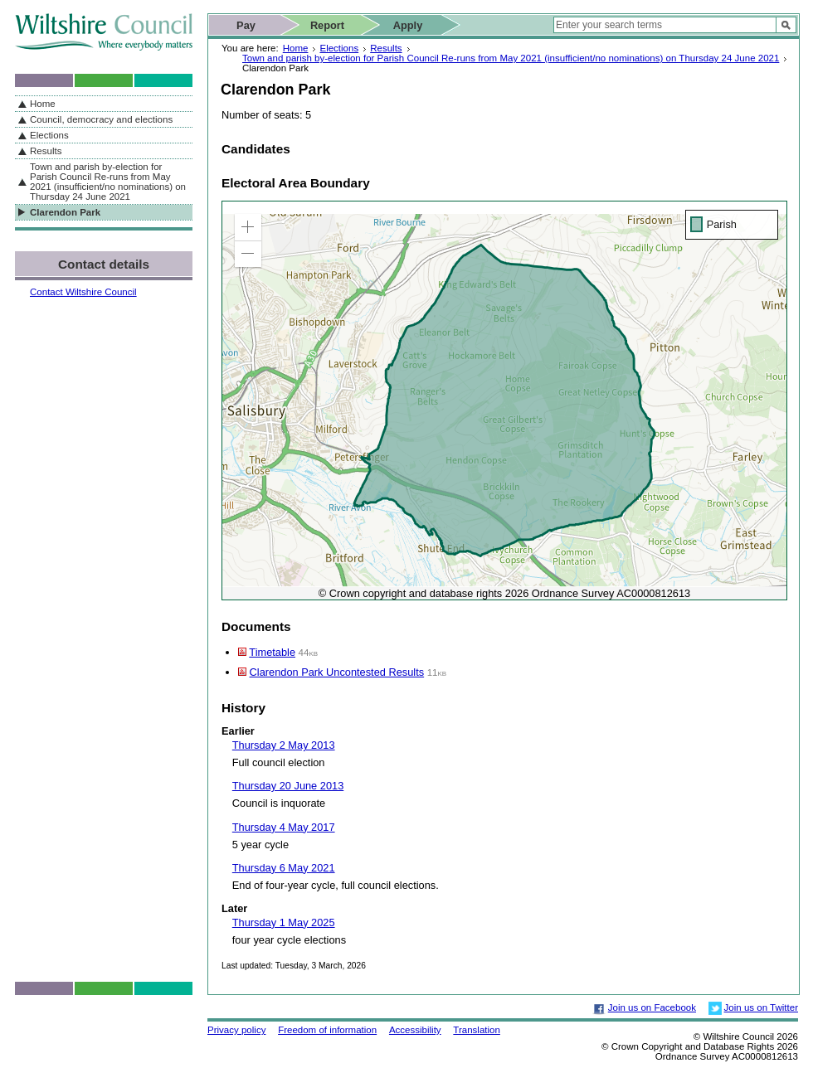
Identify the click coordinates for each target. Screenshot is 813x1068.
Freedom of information (327, 1030)
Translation (476, 1030)
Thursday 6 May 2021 (283, 868)
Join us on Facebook (652, 1007)
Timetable (272, 652)
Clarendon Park (65, 212)
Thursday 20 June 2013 (287, 785)
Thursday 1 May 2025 (283, 922)
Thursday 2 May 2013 (283, 745)
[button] (248, 227)
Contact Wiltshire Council (83, 292)
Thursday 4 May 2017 (283, 827)
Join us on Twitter (761, 1007)
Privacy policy (236, 1030)
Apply (408, 25)
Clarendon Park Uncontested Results (337, 672)
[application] (504, 400)
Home (296, 48)
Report (327, 25)
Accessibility (415, 1030)
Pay (246, 25)
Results (386, 48)
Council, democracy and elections (101, 119)
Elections (338, 48)
